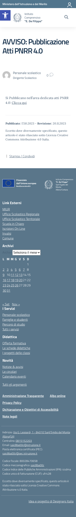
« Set (6, 304)
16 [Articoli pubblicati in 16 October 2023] (4, 280)
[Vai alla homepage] (17, 17)
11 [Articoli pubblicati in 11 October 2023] (12, 274)
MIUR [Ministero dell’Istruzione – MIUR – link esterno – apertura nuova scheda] (6, 209)
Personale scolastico (16, 314)
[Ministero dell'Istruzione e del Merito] (24, 4)
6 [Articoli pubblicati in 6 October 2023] (20, 269)
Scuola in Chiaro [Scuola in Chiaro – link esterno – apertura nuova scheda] (13, 223)
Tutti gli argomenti (14, 384)
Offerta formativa (14, 343)
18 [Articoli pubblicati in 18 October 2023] (12, 280)
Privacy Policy (11, 402)
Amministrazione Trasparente (23, 395)
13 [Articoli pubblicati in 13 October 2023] (20, 274)
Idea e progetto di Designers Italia (51, 501)
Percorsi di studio (13, 324)
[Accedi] (70, 4)
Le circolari (9, 371)
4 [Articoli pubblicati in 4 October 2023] (12, 269)
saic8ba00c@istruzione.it (25, 445)
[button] (5, 15)
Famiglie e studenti (15, 319)
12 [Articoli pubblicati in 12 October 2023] (16, 274)
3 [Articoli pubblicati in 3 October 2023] (8, 269)
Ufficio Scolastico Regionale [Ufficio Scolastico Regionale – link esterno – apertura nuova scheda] (20, 214)
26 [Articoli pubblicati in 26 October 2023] (16, 285)
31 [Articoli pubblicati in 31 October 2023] (8, 290)
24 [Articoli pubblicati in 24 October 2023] (8, 285)
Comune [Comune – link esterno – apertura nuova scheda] (8, 238)
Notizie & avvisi (12, 366)
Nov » (16, 304)
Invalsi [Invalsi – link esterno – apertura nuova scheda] (6, 233)
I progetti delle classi (16, 352)
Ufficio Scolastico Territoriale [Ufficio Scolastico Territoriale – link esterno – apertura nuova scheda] (21, 218)
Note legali (9, 416)
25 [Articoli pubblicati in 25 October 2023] (12, 285)
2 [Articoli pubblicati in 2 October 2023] (3, 269)
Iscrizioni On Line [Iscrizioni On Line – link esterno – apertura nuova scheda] (13, 228)
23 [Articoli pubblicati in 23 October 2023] (4, 285)
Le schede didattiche (16, 348)
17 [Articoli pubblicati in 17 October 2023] (8, 280)
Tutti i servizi (10, 329)
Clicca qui (19, 103)
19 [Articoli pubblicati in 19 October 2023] (16, 280)
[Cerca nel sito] (66, 17)
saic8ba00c (37, 465)
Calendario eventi (14, 376)
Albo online (57, 395)
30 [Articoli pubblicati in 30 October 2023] (4, 290)
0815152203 (24, 441)
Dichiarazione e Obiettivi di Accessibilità (30, 409)
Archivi (7, 252)
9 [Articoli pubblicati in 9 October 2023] (3, 274)
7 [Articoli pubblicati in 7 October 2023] (24, 269)
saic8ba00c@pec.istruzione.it (19, 453)
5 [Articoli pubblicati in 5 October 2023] (16, 269)
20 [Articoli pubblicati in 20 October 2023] (20, 280)
